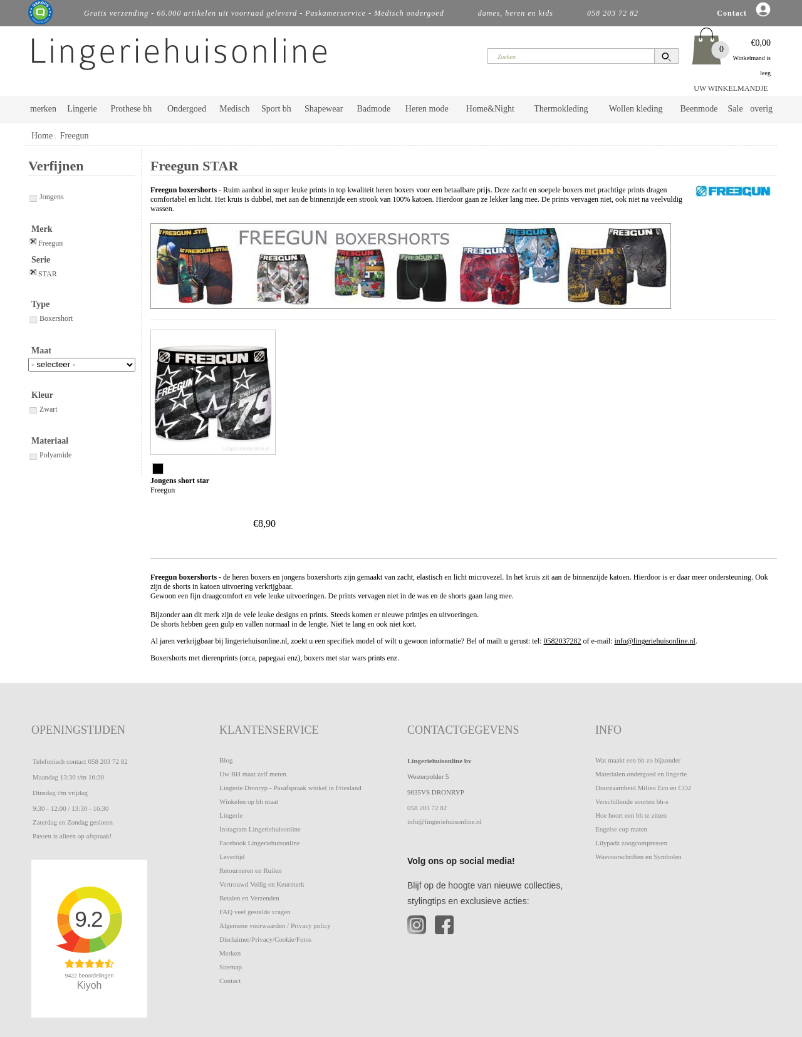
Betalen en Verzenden (249, 898)
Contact (230, 980)
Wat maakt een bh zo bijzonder (637, 760)
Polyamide (49, 455)
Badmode (374, 108)
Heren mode (427, 108)
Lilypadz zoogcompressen (631, 843)
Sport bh (276, 108)
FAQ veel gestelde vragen (255, 911)
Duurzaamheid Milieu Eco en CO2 (643, 787)
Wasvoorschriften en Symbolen (638, 856)
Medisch (234, 108)
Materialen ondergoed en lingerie (641, 774)
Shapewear (324, 108)
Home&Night (490, 108)
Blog (225, 760)
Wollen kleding (636, 108)
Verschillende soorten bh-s (632, 801)
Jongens (46, 196)
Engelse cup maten (621, 829)
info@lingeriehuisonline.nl (654, 641)
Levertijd (231, 856)
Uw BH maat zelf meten (252, 774)
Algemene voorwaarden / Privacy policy (275, 925)
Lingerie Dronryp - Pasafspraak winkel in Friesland (290, 787)
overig (761, 108)
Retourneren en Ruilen (250, 870)
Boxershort (50, 318)
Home (42, 135)
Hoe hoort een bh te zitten (631, 815)
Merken (230, 953)
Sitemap (230, 967)
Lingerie (81, 108)
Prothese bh (131, 108)
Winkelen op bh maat (248, 801)
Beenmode (698, 108)
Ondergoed (186, 108)
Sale (735, 108)
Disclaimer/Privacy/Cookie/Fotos (265, 939)
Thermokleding (561, 108)
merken (43, 108)
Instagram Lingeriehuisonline (260, 829)
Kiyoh (89, 985)
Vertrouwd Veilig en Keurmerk (262, 884)
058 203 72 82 (107, 761)
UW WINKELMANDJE (731, 88)
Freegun (74, 135)
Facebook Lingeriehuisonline (259, 843)
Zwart (43, 409)
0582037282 (562, 641)
